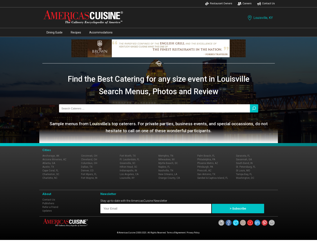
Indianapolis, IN (128, 170)
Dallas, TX (87, 166)
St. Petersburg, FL (245, 166)
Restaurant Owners (218, 4)
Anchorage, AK (50, 155)
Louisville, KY (260, 18)
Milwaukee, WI (166, 159)
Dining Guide (54, 32)
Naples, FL (164, 166)
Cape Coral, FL (50, 170)
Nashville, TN (165, 170)
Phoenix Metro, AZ (207, 163)
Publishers (48, 203)
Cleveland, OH (89, 159)
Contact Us (266, 4)
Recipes (76, 32)
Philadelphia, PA (206, 159)
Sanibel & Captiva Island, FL (212, 178)
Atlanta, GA (48, 163)
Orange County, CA (169, 178)
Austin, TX (48, 166)
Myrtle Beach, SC (168, 163)
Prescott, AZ (204, 170)
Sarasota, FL (243, 155)
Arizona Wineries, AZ (54, 159)
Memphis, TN (165, 155)
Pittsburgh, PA (205, 166)
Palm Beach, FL (206, 155)
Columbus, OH (89, 163)
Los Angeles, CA (129, 174)
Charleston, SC (50, 174)
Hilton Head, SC (128, 166)
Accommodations (101, 32)
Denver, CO (87, 170)
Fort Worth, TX (128, 155)
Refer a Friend (50, 207)
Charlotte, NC (49, 178)
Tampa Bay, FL (244, 174)
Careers (245, 4)
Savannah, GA (244, 159)
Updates (47, 210)
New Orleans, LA (167, 174)
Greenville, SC (127, 163)
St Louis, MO (243, 170)
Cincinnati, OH (89, 155)
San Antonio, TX (206, 174)
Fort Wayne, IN (89, 178)
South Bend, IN (244, 163)
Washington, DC (245, 178)
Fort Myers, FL (89, 174)
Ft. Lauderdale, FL (129, 159)
